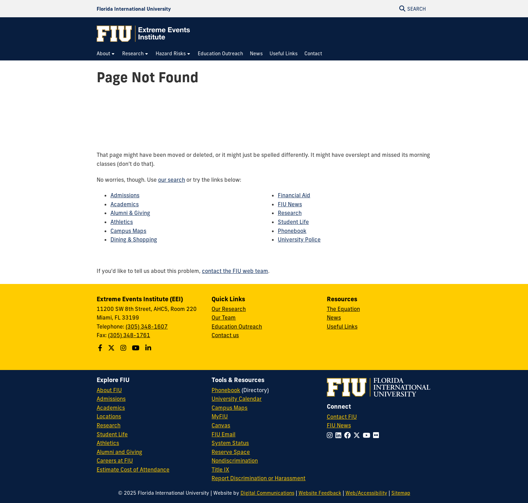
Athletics (121, 221)
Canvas (221, 425)
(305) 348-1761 (129, 335)
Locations (109, 416)
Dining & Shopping (133, 239)
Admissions (124, 195)
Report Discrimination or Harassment (258, 478)
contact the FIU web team (235, 270)
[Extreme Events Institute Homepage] (143, 34)
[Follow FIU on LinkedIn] (339, 435)
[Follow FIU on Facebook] (348, 435)
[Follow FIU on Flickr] (377, 435)
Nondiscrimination (235, 460)
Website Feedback (320, 493)
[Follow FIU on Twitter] (358, 435)
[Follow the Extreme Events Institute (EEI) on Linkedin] (149, 347)
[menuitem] (106, 53)
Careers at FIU (115, 460)
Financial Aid (294, 195)
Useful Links (342, 326)
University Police (299, 239)
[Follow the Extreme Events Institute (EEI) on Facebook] (101, 347)
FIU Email (223, 434)
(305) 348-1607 (147, 326)
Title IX (220, 469)
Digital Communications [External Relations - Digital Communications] (267, 493)
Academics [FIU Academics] (111, 407)
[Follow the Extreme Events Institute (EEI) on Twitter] (112, 347)
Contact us (225, 335)
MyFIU (220, 416)
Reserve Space (231, 451)
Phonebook (292, 230)
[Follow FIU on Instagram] (331, 435)
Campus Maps (128, 230)
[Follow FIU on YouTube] (368, 435)
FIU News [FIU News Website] (339, 425)
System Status (230, 442)
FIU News (290, 204)
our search (171, 179)
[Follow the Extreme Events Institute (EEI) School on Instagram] (124, 347)
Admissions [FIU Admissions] (111, 398)
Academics (124, 204)
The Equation (343, 308)
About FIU (109, 390)
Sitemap (400, 493)
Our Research (229, 308)
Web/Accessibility (366, 493)
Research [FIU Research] (108, 425)
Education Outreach (237, 326)
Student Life (293, 221)
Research (290, 212)
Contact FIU (342, 416)
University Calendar (237, 398)
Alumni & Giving (130, 212)
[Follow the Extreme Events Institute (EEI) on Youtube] (136, 347)
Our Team (224, 317)
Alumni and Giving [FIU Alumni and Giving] (119, 451)
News (334, 317)
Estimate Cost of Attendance (133, 469)
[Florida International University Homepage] (134, 8)
